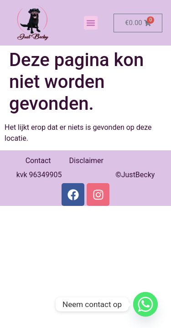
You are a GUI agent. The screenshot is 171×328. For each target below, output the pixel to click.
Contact (38, 160)
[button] (91, 23)
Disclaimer (86, 160)
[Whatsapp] (145, 304)
